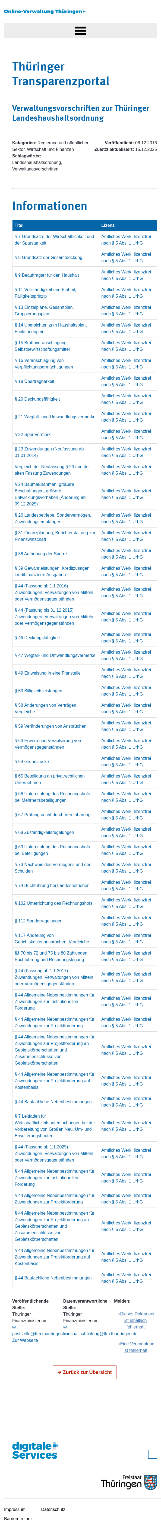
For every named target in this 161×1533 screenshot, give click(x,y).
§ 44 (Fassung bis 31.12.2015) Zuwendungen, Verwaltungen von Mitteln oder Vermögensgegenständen (54, 617)
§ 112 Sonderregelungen (38, 921)
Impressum (15, 1509)
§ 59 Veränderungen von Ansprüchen (50, 726)
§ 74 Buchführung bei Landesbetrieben (52, 885)
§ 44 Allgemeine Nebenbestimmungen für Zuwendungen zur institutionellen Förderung (54, 1001)
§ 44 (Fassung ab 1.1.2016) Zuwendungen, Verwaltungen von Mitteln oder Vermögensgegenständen (54, 592)
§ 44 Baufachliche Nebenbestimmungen (53, 1101)
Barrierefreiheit (18, 1518)
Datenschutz (53, 1509)
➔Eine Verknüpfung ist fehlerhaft (135, 1347)
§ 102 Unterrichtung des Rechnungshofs (53, 903)
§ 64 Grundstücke (32, 761)
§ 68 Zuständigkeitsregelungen (44, 832)
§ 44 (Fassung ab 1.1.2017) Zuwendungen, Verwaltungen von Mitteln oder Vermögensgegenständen (54, 977)
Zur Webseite (25, 1340)
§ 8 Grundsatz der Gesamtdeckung (48, 257)
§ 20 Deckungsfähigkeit (37, 399)
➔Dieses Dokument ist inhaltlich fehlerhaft (135, 1320)
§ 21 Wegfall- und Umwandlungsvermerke (55, 417)
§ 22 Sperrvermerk (33, 434)
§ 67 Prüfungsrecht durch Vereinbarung (52, 814)
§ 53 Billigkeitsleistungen (38, 690)
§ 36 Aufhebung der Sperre (41, 553)
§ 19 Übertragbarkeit (34, 381)
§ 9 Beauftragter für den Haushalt (47, 275)
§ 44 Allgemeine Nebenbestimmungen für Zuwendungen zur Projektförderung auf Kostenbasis (54, 1081)
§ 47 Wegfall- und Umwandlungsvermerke (55, 655)
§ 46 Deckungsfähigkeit (37, 637)
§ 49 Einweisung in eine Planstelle (48, 673)
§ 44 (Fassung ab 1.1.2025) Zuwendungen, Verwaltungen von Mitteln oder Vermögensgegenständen (54, 1153)
